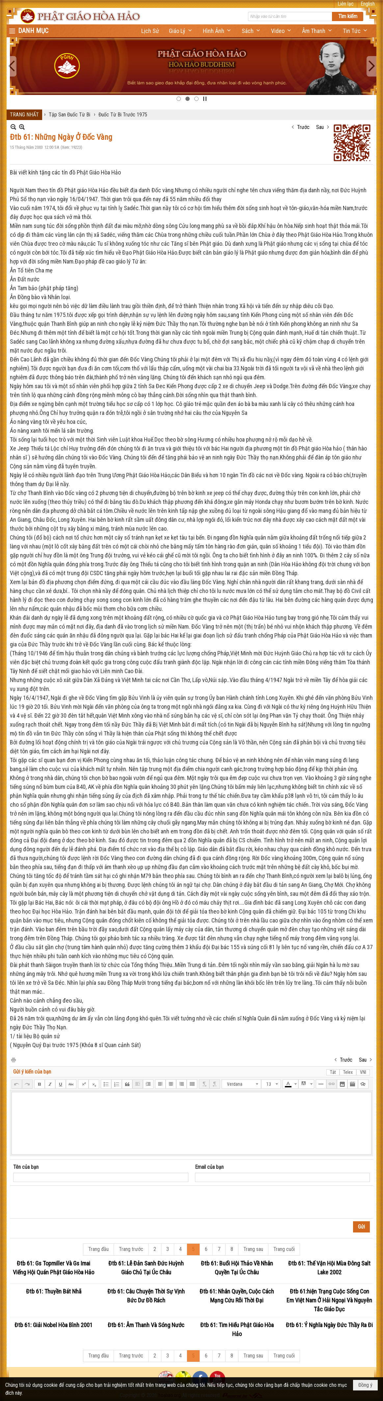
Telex (348, 1072)
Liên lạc (346, 4)
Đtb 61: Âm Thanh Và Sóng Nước (146, 1325)
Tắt (333, 1072)
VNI (363, 1072)
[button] (181, 30)
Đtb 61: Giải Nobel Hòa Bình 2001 (53, 1325)
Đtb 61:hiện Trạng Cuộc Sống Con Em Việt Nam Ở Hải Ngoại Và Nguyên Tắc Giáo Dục (329, 1300)
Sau (320, 127)
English (368, 4)
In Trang (13, 1059)
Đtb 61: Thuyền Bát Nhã (53, 1291)
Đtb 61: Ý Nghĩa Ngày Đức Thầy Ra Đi (329, 1325)
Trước (303, 127)
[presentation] (63, 1202)
